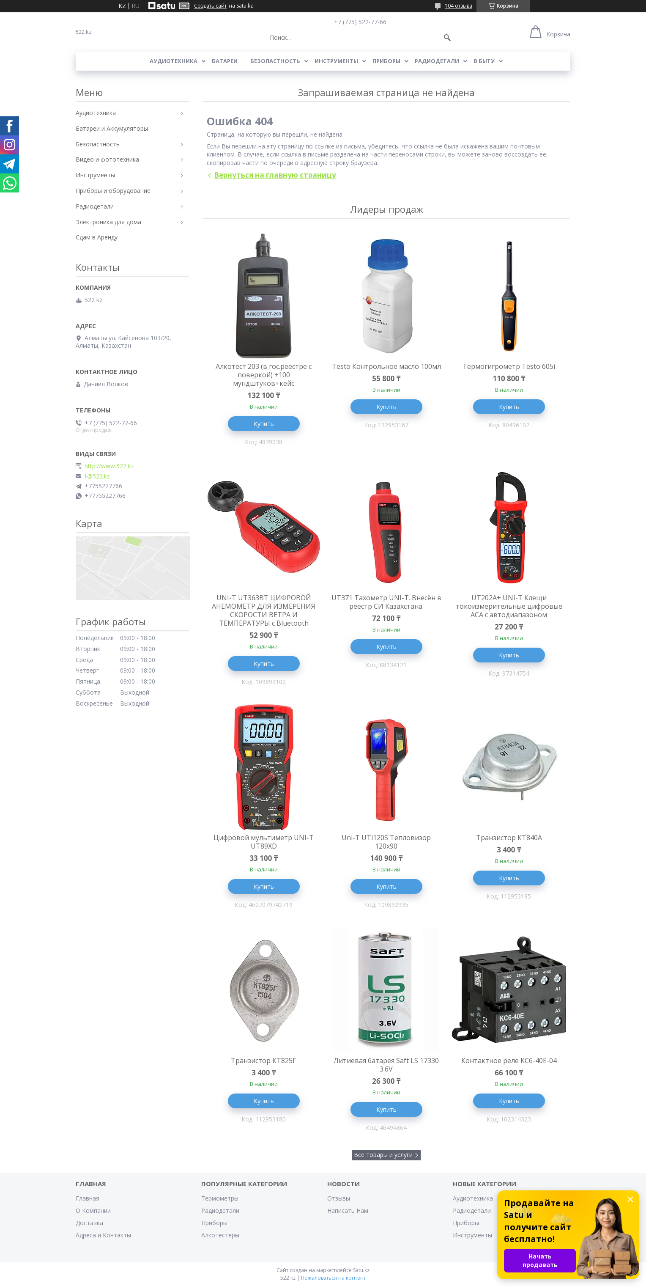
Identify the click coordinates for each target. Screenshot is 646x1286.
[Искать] (447, 37)
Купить (264, 424)
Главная (87, 1198)
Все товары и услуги (383, 1155)
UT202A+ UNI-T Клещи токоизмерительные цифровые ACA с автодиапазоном (509, 606)
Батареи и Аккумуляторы (112, 128)
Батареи (225, 61)
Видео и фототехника (107, 159)
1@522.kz (97, 476)
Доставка (89, 1223)
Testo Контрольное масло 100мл (386, 366)
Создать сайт (210, 6)
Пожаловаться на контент (333, 1277)
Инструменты (336, 61)
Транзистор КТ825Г (263, 1060)
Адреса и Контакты (103, 1235)
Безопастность (275, 61)
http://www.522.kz (109, 466)
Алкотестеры (220, 1235)
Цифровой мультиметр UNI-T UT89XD (264, 841)
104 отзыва (458, 5)
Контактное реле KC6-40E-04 (509, 1060)
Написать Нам (347, 1210)
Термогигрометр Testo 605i (509, 366)
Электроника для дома (108, 222)
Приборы (386, 61)
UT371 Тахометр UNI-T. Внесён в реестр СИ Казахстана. (386, 602)
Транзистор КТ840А (509, 837)
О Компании (93, 1210)
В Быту (484, 61)
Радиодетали (437, 61)
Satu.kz (361, 1270)
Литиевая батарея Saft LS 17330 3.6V (386, 1064)
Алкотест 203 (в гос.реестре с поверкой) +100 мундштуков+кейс (264, 374)
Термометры (219, 1198)
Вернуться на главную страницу (275, 175)
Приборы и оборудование (113, 191)
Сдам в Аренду (97, 237)
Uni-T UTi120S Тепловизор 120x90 (386, 841)
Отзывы (338, 1198)
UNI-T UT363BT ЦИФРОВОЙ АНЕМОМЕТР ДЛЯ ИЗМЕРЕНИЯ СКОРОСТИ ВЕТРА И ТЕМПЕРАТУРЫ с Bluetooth (263, 610)
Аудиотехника (173, 61)
